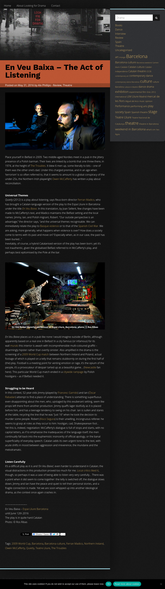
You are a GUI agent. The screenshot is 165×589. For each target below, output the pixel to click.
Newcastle (90, 367)
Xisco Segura (47, 419)
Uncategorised (123, 50)
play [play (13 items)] (150, 106)
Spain (118, 42)
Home (7, 5)
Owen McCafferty (62, 179)
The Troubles (38, 166)
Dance (119, 29)
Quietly (30, 548)
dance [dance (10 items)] (142, 86)
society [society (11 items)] (119, 112)
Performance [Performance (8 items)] (122, 106)
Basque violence (49, 226)
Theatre (67, 85)
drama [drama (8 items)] (150, 86)
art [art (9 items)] (116, 57)
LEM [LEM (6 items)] (129, 96)
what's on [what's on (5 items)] (150, 129)
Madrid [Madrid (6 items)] (142, 96)
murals (14, 345)
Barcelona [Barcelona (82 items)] (136, 56)
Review (57, 85)
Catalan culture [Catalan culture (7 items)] (136, 66)
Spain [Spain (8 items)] (128, 112)
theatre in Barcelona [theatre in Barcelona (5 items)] (149, 123)
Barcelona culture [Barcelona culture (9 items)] (125, 62)
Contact (55, 5)
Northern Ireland (94, 543)
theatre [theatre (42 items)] (132, 123)
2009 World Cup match (35, 354)
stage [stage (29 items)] (152, 111)
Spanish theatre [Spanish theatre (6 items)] (139, 112)
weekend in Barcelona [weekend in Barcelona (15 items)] (130, 129)
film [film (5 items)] (144, 92)
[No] (161, 584)
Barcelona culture (55, 543)
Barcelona (37, 543)
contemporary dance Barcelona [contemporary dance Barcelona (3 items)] (127, 82)
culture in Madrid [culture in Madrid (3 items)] (131, 87)
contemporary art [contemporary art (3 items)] (122, 76)
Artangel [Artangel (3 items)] (122, 57)
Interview (120, 33)
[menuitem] (7, 6)
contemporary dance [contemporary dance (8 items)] (141, 75)
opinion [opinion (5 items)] (148, 101)
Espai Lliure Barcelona (35, 509)
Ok (108, 584)
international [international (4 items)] (120, 96)
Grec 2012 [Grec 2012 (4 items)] (151, 92)
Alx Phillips (44, 85)
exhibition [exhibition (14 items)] (122, 92)
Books (118, 25)
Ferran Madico (86, 199)
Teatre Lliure (43, 548)
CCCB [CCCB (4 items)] (148, 71)
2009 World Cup (21, 543)
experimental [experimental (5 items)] (135, 92)
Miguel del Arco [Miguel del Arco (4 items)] (132, 101)
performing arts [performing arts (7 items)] (139, 106)
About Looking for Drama (31, 5)
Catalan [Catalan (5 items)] (123, 67)
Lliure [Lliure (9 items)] (135, 96)
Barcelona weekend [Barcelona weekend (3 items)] (144, 63)
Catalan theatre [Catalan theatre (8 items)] (137, 71)
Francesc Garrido (68, 392)
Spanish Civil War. (88, 226)
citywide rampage (73, 372)
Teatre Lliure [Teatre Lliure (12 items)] (123, 117)
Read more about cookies (127, 584)
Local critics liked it (87, 470)
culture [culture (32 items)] (146, 81)
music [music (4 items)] (142, 101)
